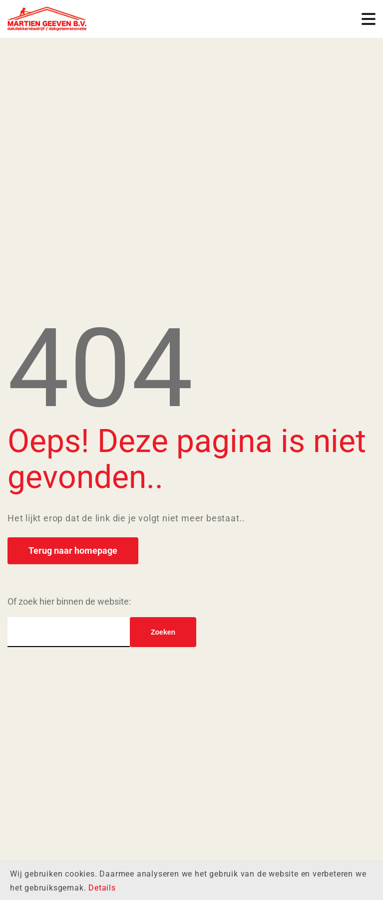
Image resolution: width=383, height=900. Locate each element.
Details (102, 888)
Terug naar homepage (72, 550)
